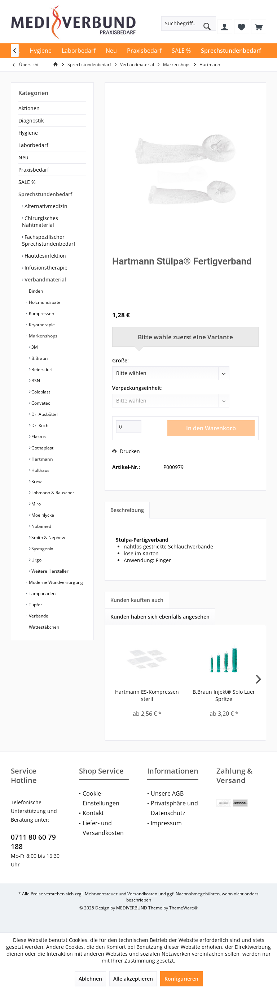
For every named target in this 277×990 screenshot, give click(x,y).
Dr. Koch (39, 425)
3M (34, 347)
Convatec (40, 403)
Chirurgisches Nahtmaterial (40, 221)
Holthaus (39, 470)
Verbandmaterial (44, 279)
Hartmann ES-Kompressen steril (147, 695)
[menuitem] (258, 27)
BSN (35, 381)
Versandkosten (142, 894)
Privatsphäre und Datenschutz (174, 808)
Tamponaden (42, 593)
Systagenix (41, 549)
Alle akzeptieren (133, 978)
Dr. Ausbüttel (44, 414)
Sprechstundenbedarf (45, 194)
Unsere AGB (167, 793)
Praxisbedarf (33, 169)
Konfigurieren (181, 978)
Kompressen (41, 313)
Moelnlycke (42, 515)
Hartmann (41, 459)
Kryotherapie (41, 325)
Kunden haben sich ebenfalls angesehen (160, 616)
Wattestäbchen (43, 627)
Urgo (35, 560)
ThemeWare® (183, 908)
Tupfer (35, 605)
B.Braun (39, 358)
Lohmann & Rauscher (52, 493)
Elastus (38, 437)
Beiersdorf (41, 369)
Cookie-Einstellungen (101, 798)
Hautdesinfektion (44, 255)
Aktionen (29, 108)
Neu (23, 157)
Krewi (36, 481)
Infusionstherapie (45, 267)
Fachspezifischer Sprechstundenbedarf (48, 240)
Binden (35, 291)
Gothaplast (41, 448)
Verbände (38, 616)
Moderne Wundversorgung (55, 582)
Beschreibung (127, 510)
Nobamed (40, 526)
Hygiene (28, 132)
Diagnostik (31, 120)
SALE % (27, 181)
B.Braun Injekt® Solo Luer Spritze (224, 695)
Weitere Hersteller (49, 571)
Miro (35, 504)
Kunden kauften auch (136, 600)
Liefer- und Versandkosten (103, 828)
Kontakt (93, 813)
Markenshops (42, 336)
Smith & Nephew (47, 537)
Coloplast (40, 392)
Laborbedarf (33, 145)
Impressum (166, 823)
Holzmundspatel (45, 302)
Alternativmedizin (45, 206)
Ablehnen (90, 978)
